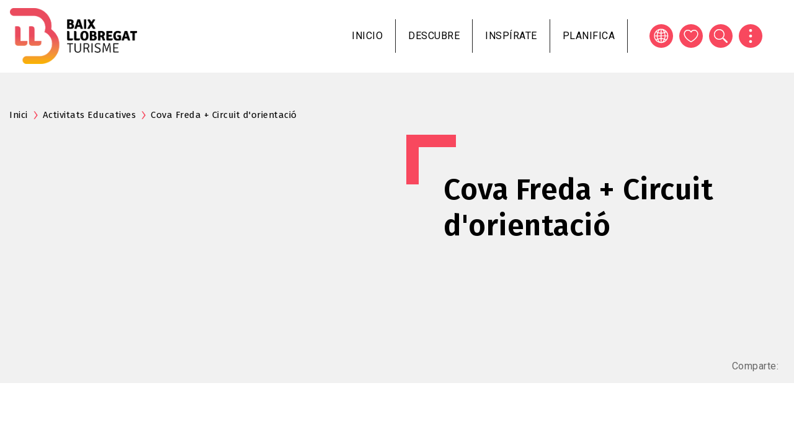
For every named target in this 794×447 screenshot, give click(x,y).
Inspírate (511, 36)
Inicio (367, 36)
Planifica (589, 36)
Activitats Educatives (89, 114)
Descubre (434, 36)
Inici (18, 114)
